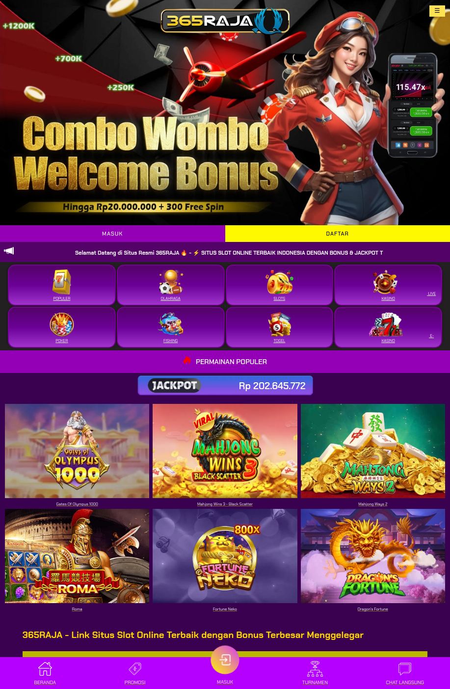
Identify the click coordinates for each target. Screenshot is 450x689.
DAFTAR (337, 233)
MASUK (112, 233)
